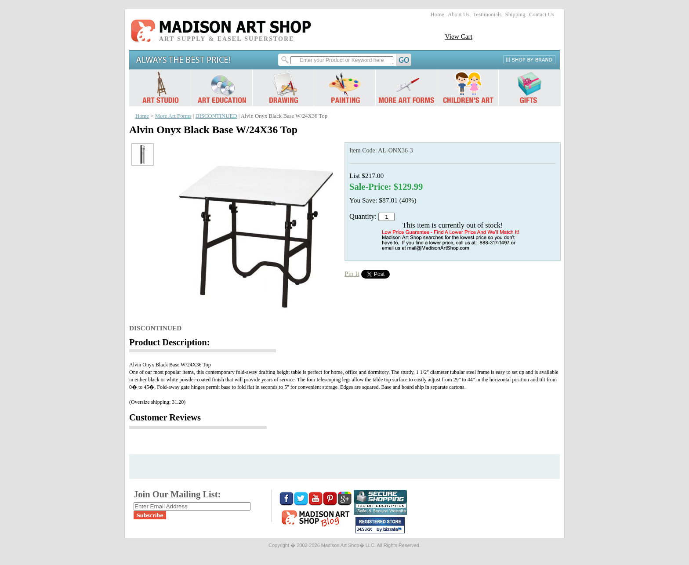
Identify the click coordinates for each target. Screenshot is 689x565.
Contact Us (541, 14)
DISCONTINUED (216, 116)
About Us (458, 14)
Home (437, 14)
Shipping (515, 14)
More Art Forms (173, 116)
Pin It (351, 273)
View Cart (458, 36)
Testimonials (487, 14)
